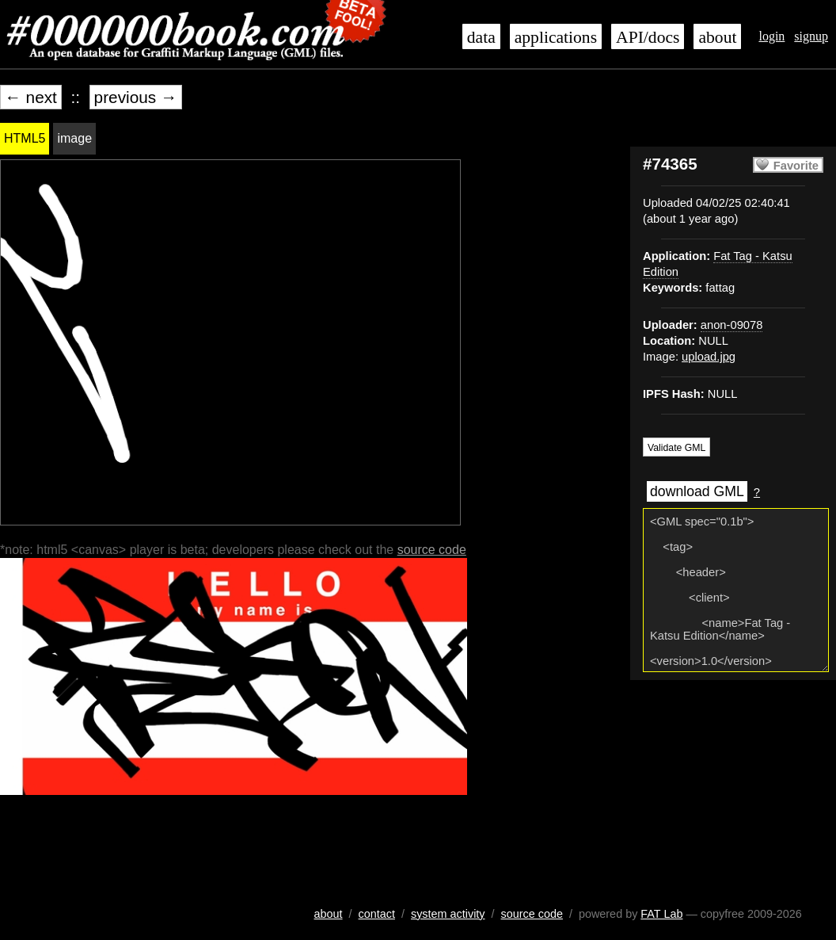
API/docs (647, 37)
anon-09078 (732, 325)
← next (31, 97)
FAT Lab (661, 914)
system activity (448, 914)
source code (431, 549)
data (481, 37)
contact (377, 914)
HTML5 (24, 138)
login (771, 36)
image (74, 138)
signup (811, 36)
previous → (135, 97)
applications (556, 37)
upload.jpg (708, 356)
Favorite (796, 165)
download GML (697, 491)
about (717, 37)
